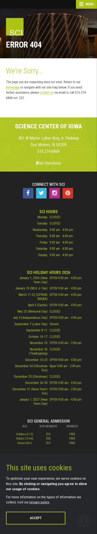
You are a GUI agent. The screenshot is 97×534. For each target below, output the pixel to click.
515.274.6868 (48, 151)
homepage (13, 87)
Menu (86, 4)
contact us (46, 92)
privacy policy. (40, 502)
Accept (36, 518)
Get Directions (48, 163)
